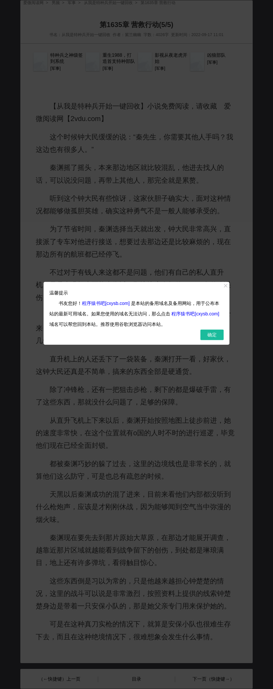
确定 (212, 334)
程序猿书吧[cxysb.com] (106, 303)
